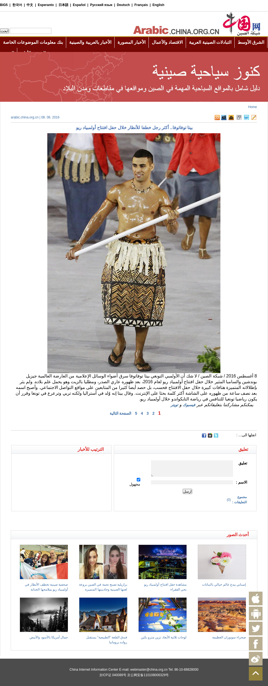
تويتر (174, 405)
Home (252, 107)
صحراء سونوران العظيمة (229, 637)
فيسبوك (189, 405)
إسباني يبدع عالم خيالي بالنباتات (224, 584)
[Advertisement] (72, 521)
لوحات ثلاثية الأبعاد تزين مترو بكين (164, 637)
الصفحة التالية (121, 413)
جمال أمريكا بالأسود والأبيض (49, 637)
